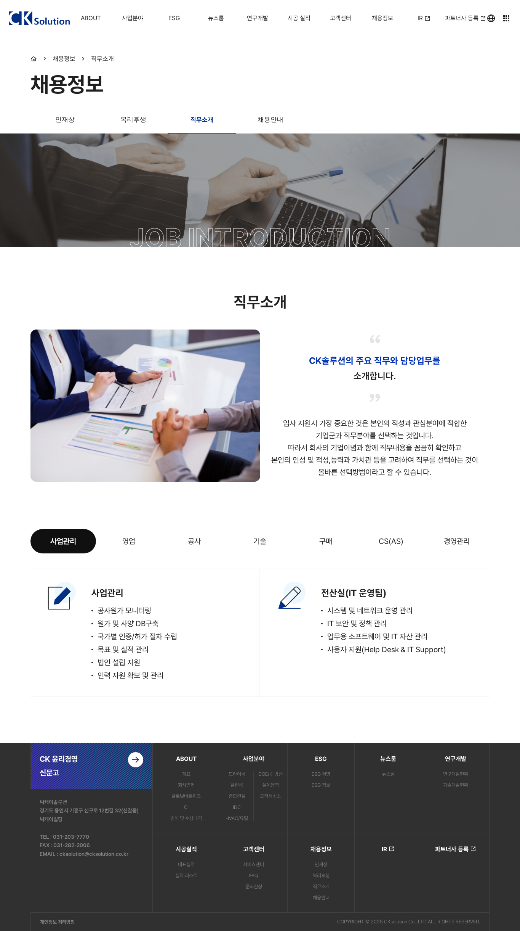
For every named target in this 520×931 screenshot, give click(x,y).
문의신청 (253, 886)
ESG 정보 (321, 785)
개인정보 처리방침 (57, 922)
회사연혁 (186, 785)
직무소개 (102, 59)
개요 (186, 774)
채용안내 (270, 119)
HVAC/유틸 (237, 818)
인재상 (65, 119)
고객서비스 (270, 796)
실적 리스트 (186, 875)
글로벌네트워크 (186, 796)
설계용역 (270, 785)
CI (186, 807)
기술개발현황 (455, 785)
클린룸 (236, 785)
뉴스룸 (388, 774)
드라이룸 (237, 774)
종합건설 (237, 796)
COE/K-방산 (270, 774)
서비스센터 (253, 864)
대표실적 (186, 864)
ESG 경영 (321, 774)
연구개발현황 (455, 774)
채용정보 (64, 59)
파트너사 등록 (455, 849)
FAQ (253, 875)
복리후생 (133, 119)
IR (388, 849)
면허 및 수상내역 (186, 818)
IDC (237, 807)
